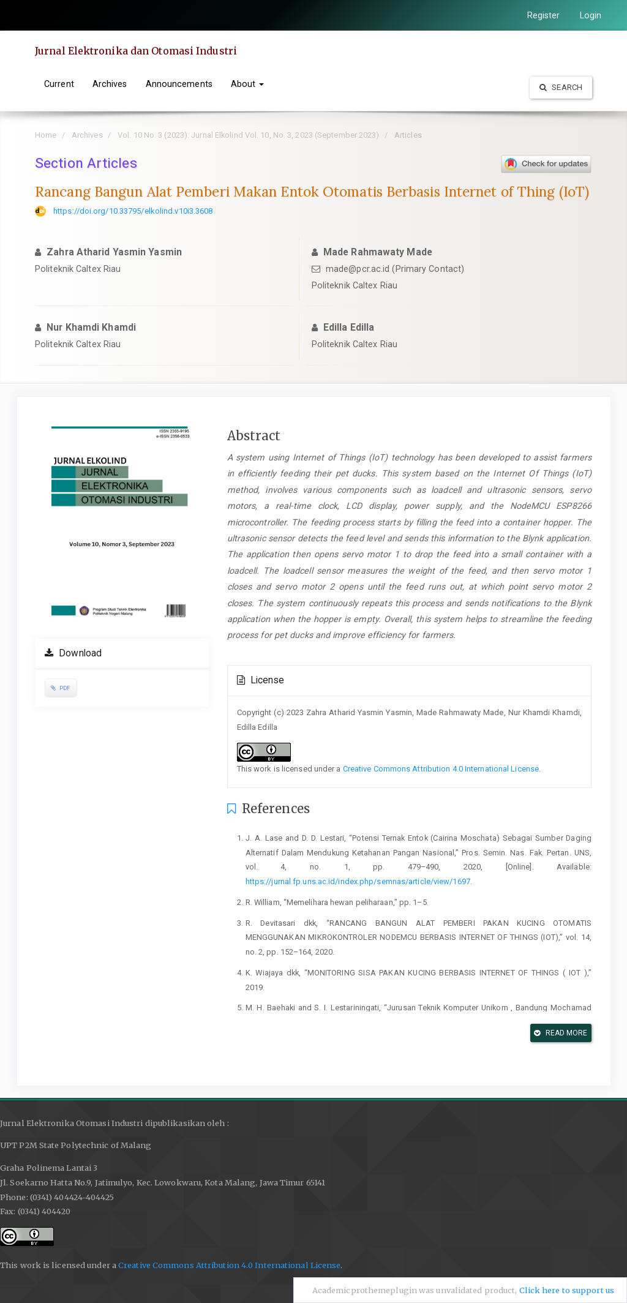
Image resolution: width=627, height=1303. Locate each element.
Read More (560, 1033)
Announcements (179, 84)
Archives (109, 84)
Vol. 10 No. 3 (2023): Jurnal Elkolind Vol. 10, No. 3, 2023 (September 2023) (249, 135)
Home (45, 135)
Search (560, 87)
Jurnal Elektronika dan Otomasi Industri (136, 51)
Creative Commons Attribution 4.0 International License (441, 768)
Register (543, 15)
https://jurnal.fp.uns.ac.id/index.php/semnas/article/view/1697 (358, 881)
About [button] (248, 84)
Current (59, 84)
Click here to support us (566, 1290)
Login (591, 15)
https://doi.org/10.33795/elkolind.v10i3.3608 (132, 211)
